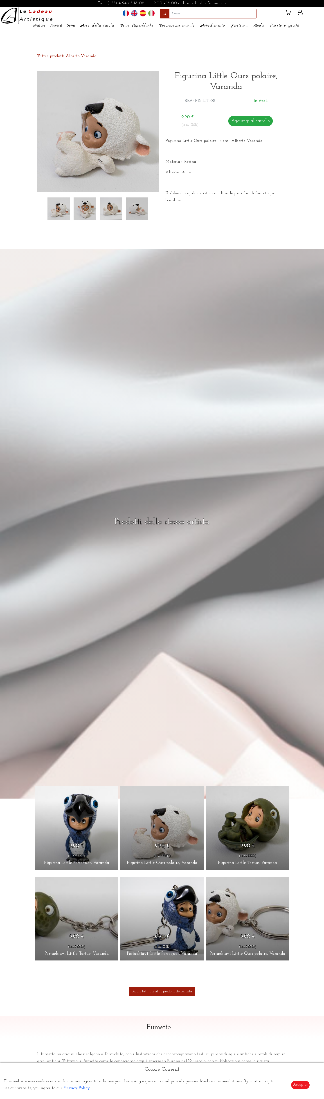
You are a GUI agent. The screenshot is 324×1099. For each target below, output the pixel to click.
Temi (71, 25)
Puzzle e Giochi (284, 25)
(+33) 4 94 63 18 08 (125, 3)
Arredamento (213, 25)
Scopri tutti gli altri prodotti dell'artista (162, 991)
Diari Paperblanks (136, 25)
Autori (39, 25)
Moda (259, 25)
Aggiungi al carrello (250, 121)
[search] (212, 13)
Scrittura (239, 25)
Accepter (300, 1085)
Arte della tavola (97, 25)
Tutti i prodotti (67, 56)
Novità (56, 25)
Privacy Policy (76, 1088)
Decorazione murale (177, 25)
